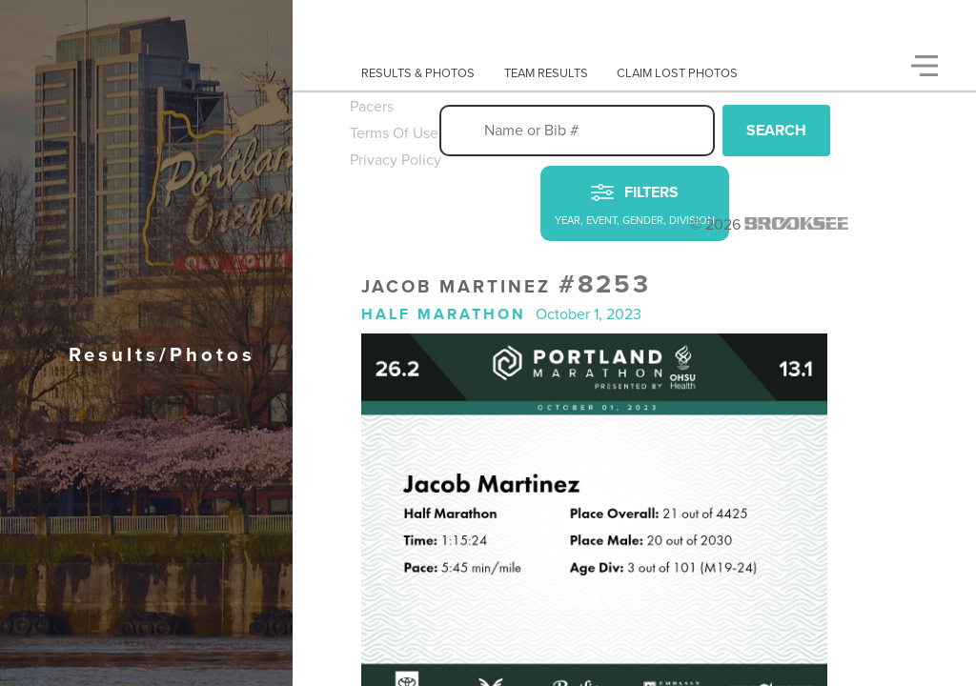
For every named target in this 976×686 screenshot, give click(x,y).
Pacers (372, 106)
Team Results (546, 73)
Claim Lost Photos (677, 73)
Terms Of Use (394, 133)
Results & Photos (418, 73)
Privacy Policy (395, 160)
